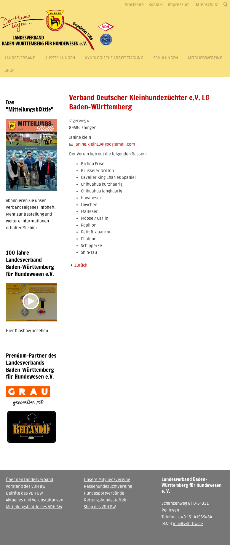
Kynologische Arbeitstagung (114, 57)
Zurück (80, 265)
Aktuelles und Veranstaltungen (34, 500)
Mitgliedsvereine (205, 57)
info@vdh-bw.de (188, 523)
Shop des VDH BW (100, 506)
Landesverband (20, 57)
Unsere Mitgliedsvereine (107, 479)
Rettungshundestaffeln (105, 500)
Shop (10, 70)
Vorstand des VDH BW (25, 486)
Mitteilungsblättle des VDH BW (34, 506)
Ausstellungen (60, 57)
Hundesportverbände (104, 493)
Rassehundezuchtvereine (108, 486)
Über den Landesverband (29, 479)
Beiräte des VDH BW (24, 493)
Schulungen (165, 57)
